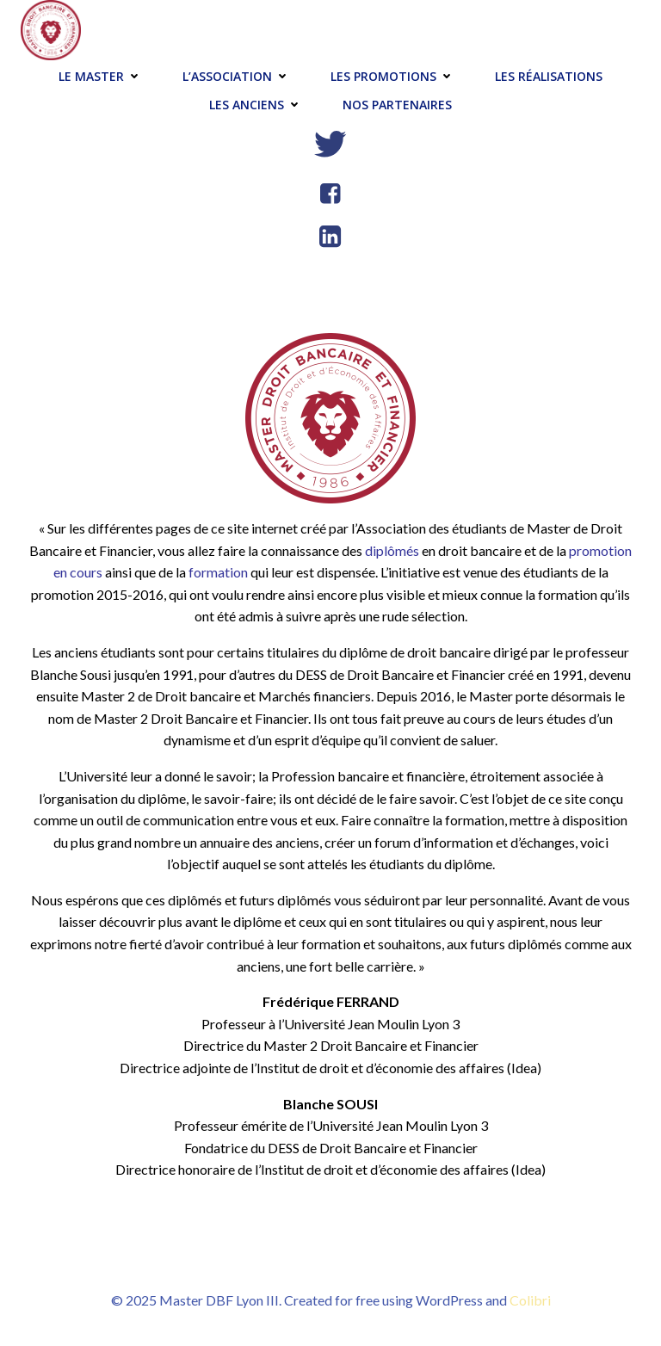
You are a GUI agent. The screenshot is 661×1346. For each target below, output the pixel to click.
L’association (237, 76)
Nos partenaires (397, 104)
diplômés (392, 550)
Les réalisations (548, 76)
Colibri (530, 1300)
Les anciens (257, 104)
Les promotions (393, 76)
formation (218, 572)
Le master (102, 76)
